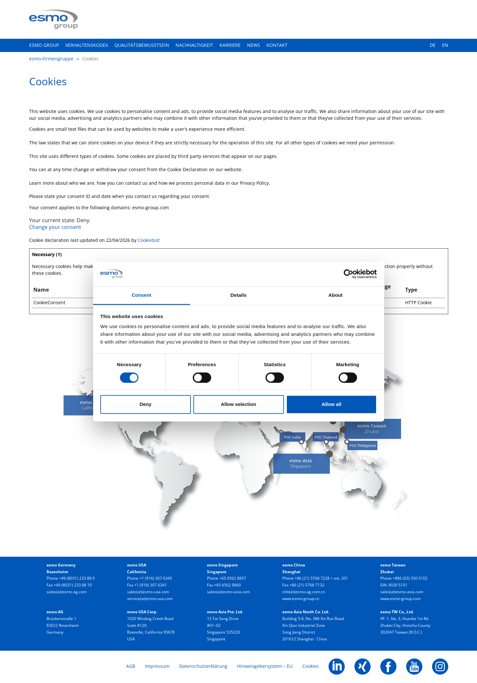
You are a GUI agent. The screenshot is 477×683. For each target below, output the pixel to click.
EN (445, 45)
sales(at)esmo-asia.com (228, 592)
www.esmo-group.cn (300, 598)
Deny (146, 404)
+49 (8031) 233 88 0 (77, 578)
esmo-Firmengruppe (51, 59)
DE (433, 45)
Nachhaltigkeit (194, 45)
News (253, 45)
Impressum (157, 666)
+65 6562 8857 (232, 578)
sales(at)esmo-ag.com (67, 592)
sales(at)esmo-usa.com (148, 592)
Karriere (230, 45)
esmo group (44, 45)
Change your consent (55, 227)
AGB (130, 666)
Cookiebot (148, 240)
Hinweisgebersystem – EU (265, 666)
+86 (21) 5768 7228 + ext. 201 (321, 578)
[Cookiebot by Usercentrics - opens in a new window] (348, 274)
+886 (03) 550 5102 (410, 578)
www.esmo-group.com (400, 598)
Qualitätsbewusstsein (141, 45)
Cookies (310, 666)
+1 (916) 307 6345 (155, 578)
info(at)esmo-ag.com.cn (303, 592)
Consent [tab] (141, 295)
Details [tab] (239, 295)
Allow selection (238, 404)
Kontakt (276, 45)
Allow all (331, 404)
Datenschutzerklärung (203, 666)
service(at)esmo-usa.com (150, 598)
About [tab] (336, 295)
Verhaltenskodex (86, 45)
